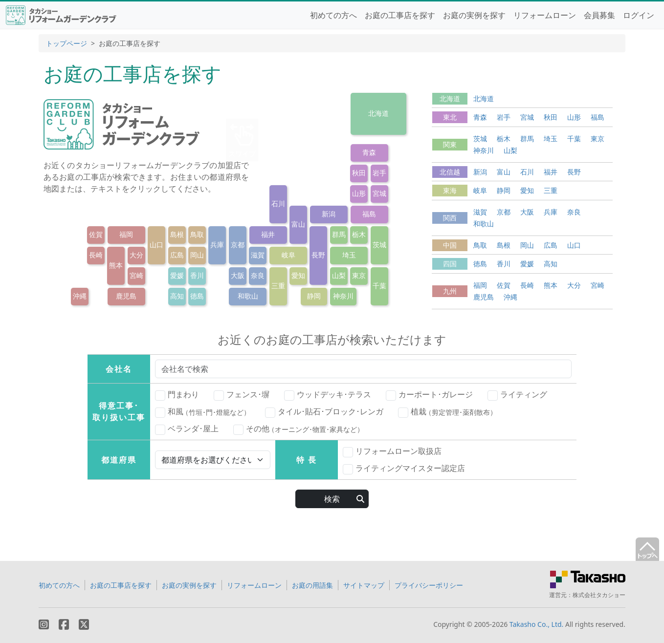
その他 (298, 429)
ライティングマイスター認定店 (404, 468)
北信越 (450, 171)
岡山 (197, 254)
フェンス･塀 (241, 395)
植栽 (447, 412)
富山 (298, 224)
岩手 (379, 172)
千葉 (379, 285)
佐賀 (96, 234)
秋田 (359, 172)
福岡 (126, 234)
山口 (156, 244)
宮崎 (136, 275)
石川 (278, 203)
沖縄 (80, 295)
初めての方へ (333, 15)
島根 (177, 234)
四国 (450, 263)
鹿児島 (126, 295)
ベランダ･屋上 (187, 429)
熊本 (116, 265)
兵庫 (217, 244)
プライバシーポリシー (429, 585)
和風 (202, 412)
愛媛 (177, 275)
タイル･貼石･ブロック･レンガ (324, 412)
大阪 (237, 275)
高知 (177, 295)
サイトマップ (363, 585)
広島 (177, 254)
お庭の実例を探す (474, 15)
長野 (318, 254)
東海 (450, 190)
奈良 (258, 275)
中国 (450, 245)
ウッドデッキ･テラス (327, 395)
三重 (278, 285)
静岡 (314, 295)
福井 (268, 234)
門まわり (177, 395)
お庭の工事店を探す (400, 15)
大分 (136, 254)
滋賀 (258, 254)
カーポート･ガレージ (429, 395)
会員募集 (599, 15)
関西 (450, 217)
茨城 (379, 244)
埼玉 (349, 254)
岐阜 (288, 254)
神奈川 (343, 295)
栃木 (359, 234)
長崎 (96, 254)
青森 (369, 152)
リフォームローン (544, 15)
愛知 (298, 275)
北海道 (378, 113)
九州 (450, 291)
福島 (369, 213)
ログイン (638, 15)
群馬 (339, 234)
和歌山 (248, 295)
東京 (359, 275)
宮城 (379, 193)
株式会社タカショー (599, 595)
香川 (197, 275)
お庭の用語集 (312, 585)
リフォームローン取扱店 (392, 451)
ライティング (517, 395)
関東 (450, 144)
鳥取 (197, 234)
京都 (237, 244)
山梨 (339, 275)
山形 (359, 193)
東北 (450, 117)
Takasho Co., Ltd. (536, 624)
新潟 (328, 213)
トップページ (66, 43)
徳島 (197, 295)
